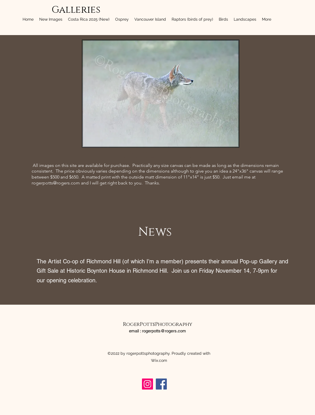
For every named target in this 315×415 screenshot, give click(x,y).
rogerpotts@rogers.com (56, 183)
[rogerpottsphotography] (147, 384)
